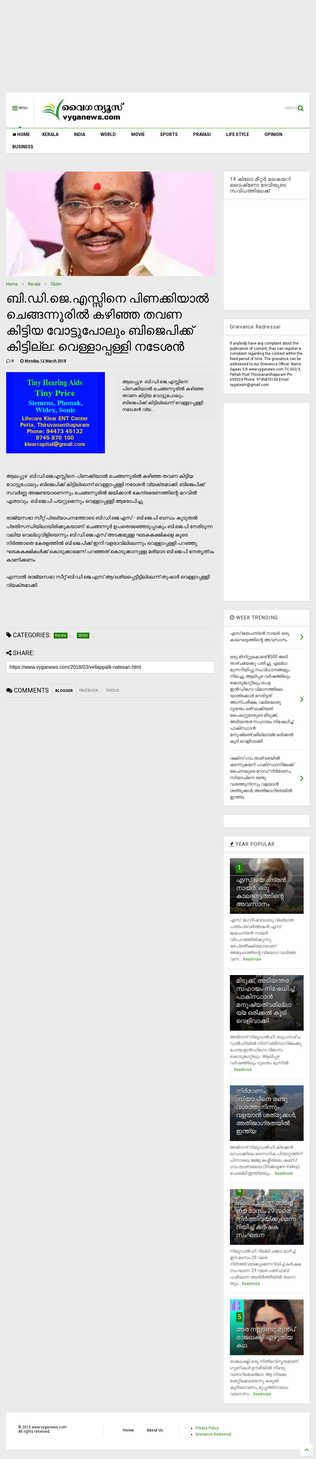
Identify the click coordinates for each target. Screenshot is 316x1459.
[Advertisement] (158, 49)
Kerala (34, 284)
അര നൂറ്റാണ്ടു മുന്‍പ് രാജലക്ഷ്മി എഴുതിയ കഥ (265, 1337)
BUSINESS (22, 146)
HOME (21, 134)
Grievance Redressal (213, 1434)
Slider (56, 284)
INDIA (79, 134)
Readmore (252, 959)
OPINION (273, 134)
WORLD (108, 134)
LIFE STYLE (237, 134)
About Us (155, 1430)
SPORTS (169, 134)
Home (12, 284)
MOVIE (138, 134)
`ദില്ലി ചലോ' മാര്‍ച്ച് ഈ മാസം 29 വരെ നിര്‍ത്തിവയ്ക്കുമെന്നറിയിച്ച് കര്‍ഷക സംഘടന (266, 1219)
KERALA (50, 134)
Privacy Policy (207, 1428)
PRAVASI (202, 134)
